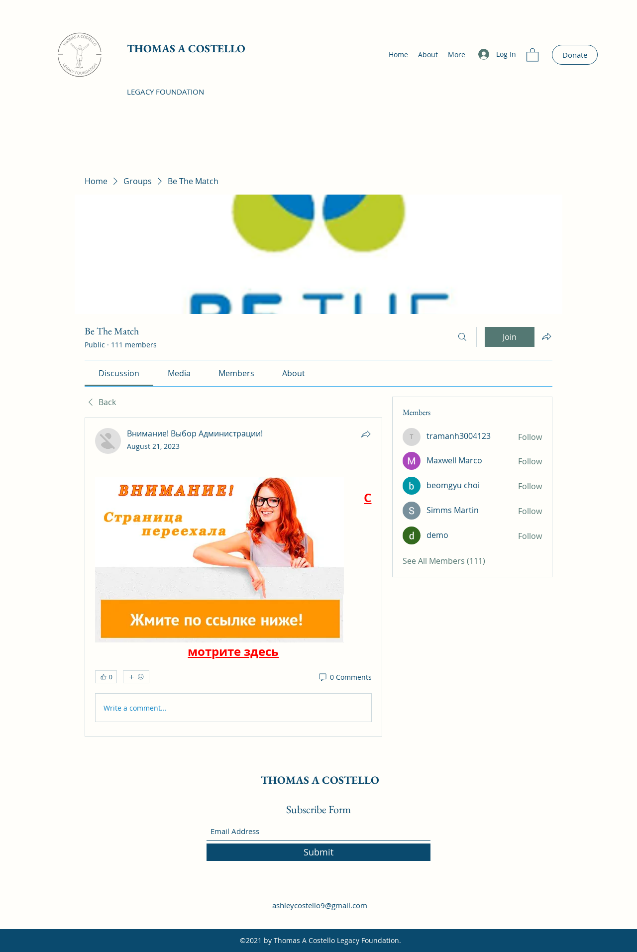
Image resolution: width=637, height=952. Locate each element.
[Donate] (575, 55)
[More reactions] (136, 676)
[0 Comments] (345, 677)
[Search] (462, 337)
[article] (233, 577)
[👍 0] (106, 676)
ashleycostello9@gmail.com (319, 905)
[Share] (366, 434)
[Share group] (546, 336)
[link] (119, 373)
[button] (532, 54)
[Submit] (318, 852)
